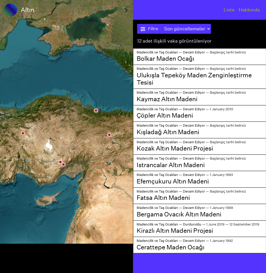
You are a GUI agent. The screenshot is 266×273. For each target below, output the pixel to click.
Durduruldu (192, 224)
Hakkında (249, 9)
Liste (229, 9)
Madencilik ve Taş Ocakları (157, 52)
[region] (66, 136)
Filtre (149, 28)
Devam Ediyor (194, 52)
